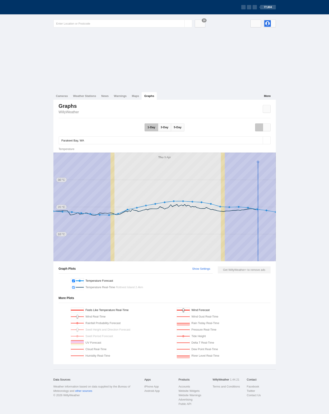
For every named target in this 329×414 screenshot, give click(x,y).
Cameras (62, 96)
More (267, 96)
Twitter (251, 390)
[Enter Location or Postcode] (122, 23)
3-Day (164, 127)
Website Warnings (190, 395)
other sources (83, 390)
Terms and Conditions (226, 386)
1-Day (151, 127)
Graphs (149, 96)
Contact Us (254, 395)
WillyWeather (69, 112)
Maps (135, 96)
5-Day (177, 127)
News (105, 96)
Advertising (185, 399)
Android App (152, 390)
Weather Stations (84, 96)
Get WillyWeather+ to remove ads (244, 269)
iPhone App (151, 386)
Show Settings (201, 268)
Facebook (253, 386)
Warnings (120, 96)
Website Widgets (189, 390)
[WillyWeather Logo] (73, 7)
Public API (185, 404)
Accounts (184, 386)
